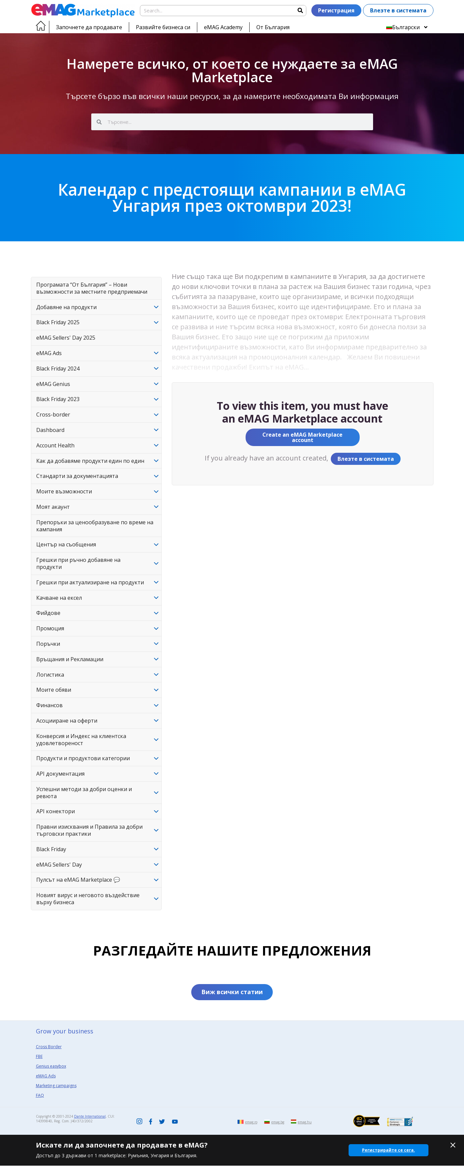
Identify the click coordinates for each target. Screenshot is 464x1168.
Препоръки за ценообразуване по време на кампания (94, 526)
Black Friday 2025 (58, 322)
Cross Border (49, 1049)
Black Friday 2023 (58, 399)
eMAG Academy (223, 27)
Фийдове (48, 613)
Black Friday (51, 849)
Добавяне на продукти (66, 307)
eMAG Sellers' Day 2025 (65, 337)
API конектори (55, 811)
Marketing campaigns (56, 1088)
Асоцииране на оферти (66, 720)
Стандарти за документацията (77, 476)
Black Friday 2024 (58, 368)
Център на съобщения (66, 544)
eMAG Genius (53, 384)
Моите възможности (64, 491)
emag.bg (277, 1124)
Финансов (49, 705)
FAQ (40, 1098)
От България (273, 27)
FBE (39, 1059)
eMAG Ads (49, 353)
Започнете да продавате (89, 27)
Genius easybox (51, 1068)
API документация (60, 773)
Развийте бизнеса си (163, 27)
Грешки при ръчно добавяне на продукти (78, 563)
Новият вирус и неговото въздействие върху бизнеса (88, 898)
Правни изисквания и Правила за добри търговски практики (89, 830)
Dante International (90, 1118)
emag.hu (305, 1124)
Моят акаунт (53, 506)
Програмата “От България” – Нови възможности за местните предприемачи (91, 288)
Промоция (50, 628)
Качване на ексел (59, 597)
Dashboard (50, 430)
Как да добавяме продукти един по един (90, 461)
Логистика (50, 674)
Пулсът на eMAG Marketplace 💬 (78, 879)
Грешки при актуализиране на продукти (90, 582)
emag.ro (251, 1124)
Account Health (55, 445)
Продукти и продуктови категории (83, 758)
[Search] (300, 10)
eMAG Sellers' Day (59, 864)
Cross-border (53, 414)
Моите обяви (53, 689)
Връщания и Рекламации (69, 659)
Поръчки (48, 643)
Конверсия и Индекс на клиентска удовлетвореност (81, 739)
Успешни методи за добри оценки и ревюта (84, 792)
